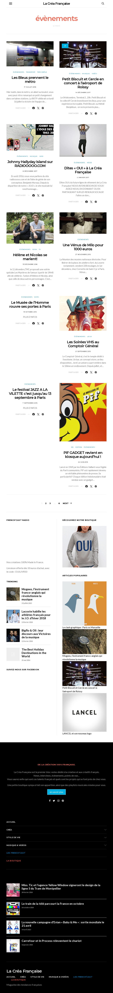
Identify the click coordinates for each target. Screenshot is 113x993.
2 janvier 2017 (83, 177)
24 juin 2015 (83, 462)
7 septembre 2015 (30, 403)
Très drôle (42, 72)
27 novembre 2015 (83, 254)
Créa (9, 830)
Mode (89, 163)
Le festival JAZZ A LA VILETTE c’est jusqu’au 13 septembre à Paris (30, 393)
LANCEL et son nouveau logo (77, 733)
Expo (36, 297)
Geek (34, 249)
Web (41, 156)
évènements (18, 72)
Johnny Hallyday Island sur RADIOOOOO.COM (30, 164)
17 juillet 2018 (30, 87)
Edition (78, 447)
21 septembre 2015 (83, 351)
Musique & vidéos (16, 845)
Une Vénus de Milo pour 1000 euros (83, 247)
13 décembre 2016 (30, 264)
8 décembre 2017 (30, 171)
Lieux (89, 336)
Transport (30, 72)
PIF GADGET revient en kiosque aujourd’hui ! (83, 455)
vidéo (94, 74)
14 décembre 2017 (82, 92)
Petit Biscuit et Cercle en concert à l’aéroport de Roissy (83, 83)
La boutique (13, 860)
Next (66, 503)
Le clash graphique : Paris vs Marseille (81, 627)
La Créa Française (56, 4)
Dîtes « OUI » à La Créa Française (83, 170)
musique (86, 74)
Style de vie (13, 837)
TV (40, 249)
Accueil (10, 822)
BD (72, 447)
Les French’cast (15, 853)
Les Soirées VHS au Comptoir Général (83, 344)
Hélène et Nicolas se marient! (30, 257)
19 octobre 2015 (30, 312)
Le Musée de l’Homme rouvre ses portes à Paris (30, 304)
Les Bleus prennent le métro (30, 79)
